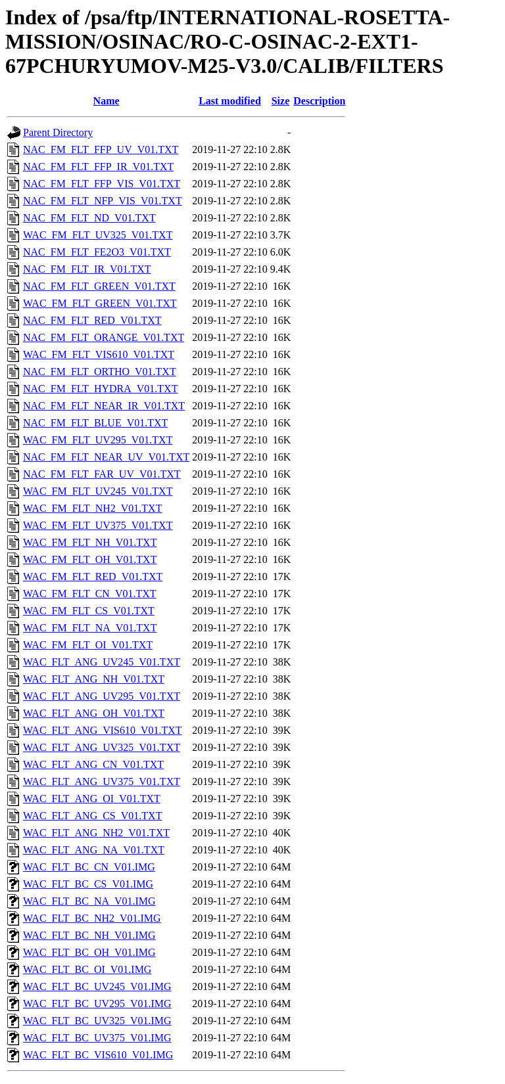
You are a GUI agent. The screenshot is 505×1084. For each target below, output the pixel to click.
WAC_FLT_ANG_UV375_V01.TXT (101, 781)
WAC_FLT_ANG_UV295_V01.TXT (101, 696)
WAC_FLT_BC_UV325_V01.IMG (97, 1020)
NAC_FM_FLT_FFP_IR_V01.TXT (98, 166)
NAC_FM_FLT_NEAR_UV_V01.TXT (106, 457)
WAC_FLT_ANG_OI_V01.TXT (91, 798)
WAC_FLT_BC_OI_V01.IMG (87, 969)
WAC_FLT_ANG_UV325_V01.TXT (101, 747)
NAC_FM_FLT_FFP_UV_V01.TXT (100, 149)
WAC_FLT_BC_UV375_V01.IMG (97, 1037)
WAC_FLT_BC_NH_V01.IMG (89, 935)
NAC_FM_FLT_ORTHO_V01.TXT (99, 371)
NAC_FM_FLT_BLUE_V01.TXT (95, 422)
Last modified (230, 100)
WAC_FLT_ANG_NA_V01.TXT (93, 849)
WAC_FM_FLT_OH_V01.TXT (89, 559)
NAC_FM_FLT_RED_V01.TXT (92, 320)
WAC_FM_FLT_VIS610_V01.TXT (98, 354)
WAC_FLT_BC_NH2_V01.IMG (92, 918)
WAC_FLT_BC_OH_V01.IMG (89, 952)
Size (281, 100)
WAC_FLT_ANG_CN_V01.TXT (93, 764)
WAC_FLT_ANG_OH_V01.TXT (93, 713)
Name (106, 100)
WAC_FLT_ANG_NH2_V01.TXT (96, 832)
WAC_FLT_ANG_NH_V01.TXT (93, 679)
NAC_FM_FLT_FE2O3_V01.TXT (97, 252)
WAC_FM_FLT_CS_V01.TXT (89, 610)
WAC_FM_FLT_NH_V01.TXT (89, 542)
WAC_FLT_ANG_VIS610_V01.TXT (102, 730)
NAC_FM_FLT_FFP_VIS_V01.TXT (101, 183)
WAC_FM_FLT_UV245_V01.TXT (97, 491)
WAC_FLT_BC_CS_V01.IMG (88, 884)
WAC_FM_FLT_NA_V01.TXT (89, 627)
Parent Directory (58, 132)
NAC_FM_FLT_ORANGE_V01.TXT (103, 337)
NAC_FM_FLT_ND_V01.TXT (89, 217)
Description (319, 100)
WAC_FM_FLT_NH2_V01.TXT (92, 508)
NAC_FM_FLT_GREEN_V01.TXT (99, 286)
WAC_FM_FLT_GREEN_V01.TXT (100, 303)
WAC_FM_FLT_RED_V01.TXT (92, 576)
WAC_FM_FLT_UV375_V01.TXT (97, 525)
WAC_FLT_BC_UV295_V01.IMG (97, 1003)
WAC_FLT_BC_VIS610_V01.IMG (98, 1054)
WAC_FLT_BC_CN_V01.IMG (89, 866)
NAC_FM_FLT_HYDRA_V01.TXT (100, 388)
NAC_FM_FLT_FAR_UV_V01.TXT (102, 474)
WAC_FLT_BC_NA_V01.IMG (89, 901)
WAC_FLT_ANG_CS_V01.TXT (92, 815)
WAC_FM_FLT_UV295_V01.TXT (97, 439)
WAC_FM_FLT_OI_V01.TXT (88, 644)
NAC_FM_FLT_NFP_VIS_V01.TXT (102, 200)
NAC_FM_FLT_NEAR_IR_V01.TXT (104, 405)
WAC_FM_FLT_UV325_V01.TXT (97, 234)
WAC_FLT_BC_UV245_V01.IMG (97, 986)
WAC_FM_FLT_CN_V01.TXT (89, 593)
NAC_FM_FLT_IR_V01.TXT (87, 269)
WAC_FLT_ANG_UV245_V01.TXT (101, 661)
